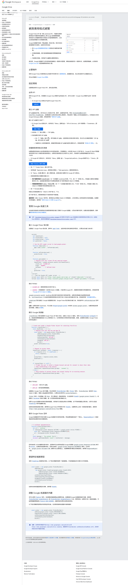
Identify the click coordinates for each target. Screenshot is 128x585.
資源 (53, 2)
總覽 (3, 10)
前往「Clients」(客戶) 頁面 (38, 164)
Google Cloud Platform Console (84, 568)
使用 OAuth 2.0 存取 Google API (51, 200)
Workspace (13, 2)
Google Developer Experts (30, 568)
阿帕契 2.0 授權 (70, 537)
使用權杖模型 (91, 297)
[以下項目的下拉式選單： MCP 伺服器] (68, 2)
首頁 (27, 2)
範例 (30, 10)
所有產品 (44, 2)
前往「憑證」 (37, 129)
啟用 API (36, 104)
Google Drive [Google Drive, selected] (35, 2)
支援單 (41, 308)
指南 (54, 24)
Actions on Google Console (83, 576)
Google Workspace (37, 24)
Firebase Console (80, 574)
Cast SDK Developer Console (83, 579)
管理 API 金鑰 (56, 117)
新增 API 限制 (89, 143)
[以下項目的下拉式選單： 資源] (56, 2)
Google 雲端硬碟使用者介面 (42, 48)
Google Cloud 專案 (42, 77)
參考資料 (14, 10)
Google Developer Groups (30, 566)
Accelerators (27, 571)
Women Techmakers (29, 574)
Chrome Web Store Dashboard (84, 581)
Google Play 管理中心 (81, 571)
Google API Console (81, 566)
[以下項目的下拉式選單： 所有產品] (49, 2)
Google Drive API (34, 63)
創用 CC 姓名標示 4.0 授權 (52, 537)
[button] (10, 22)
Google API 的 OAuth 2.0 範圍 (41, 292)
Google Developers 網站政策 (88, 537)
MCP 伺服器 (63, 2)
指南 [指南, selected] (8, 10)
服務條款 (62, 74)
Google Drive (7, 7)
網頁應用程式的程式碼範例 (38, 212)
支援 (35, 10)
